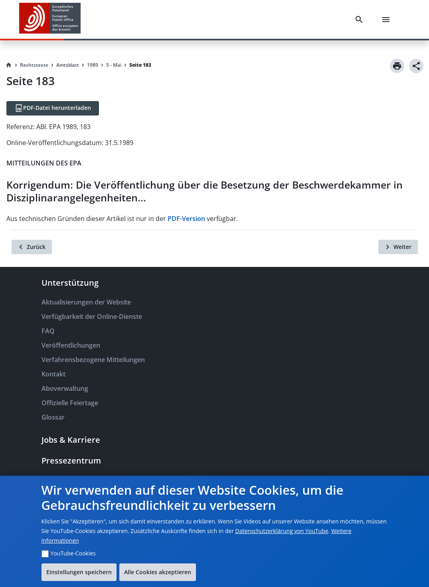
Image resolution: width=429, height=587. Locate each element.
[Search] (361, 19)
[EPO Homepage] (50, 19)
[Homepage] (9, 65)
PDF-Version (186, 218)
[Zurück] (32, 247)
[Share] (416, 66)
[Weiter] (398, 247)
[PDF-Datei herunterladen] (52, 108)
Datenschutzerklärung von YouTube (281, 531)
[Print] (397, 66)
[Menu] (387, 19)
